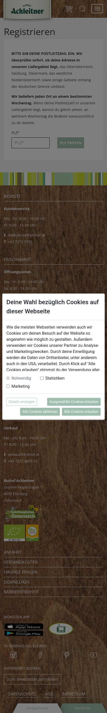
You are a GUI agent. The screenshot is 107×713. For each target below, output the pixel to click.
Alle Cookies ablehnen (39, 412)
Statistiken (54, 378)
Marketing (20, 386)
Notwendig (21, 378)
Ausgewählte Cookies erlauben (73, 402)
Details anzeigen (22, 402)
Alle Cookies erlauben (81, 412)
